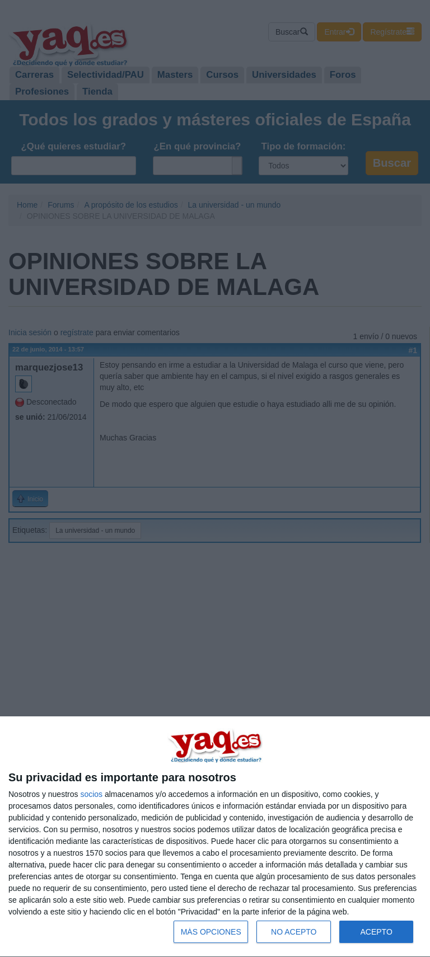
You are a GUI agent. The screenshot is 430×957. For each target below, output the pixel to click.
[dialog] (215, 837)
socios (91, 794)
